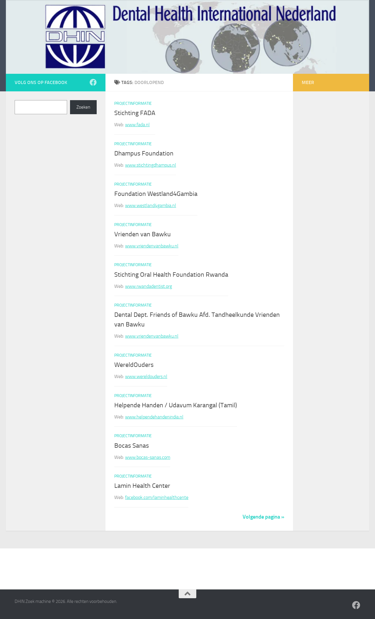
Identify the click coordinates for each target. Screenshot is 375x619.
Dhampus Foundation (143, 153)
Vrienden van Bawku (142, 234)
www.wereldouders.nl (146, 376)
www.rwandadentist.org (148, 286)
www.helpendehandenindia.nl (154, 417)
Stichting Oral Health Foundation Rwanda (171, 274)
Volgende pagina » (263, 517)
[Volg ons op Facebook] (93, 82)
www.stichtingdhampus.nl (150, 165)
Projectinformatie (133, 103)
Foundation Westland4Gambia (155, 194)
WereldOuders (134, 365)
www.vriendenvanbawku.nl (151, 246)
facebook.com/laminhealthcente (156, 497)
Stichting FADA (134, 113)
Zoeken (83, 107)
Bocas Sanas (131, 445)
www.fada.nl (137, 124)
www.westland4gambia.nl (150, 205)
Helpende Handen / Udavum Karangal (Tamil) (175, 405)
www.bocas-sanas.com (147, 457)
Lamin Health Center (142, 486)
